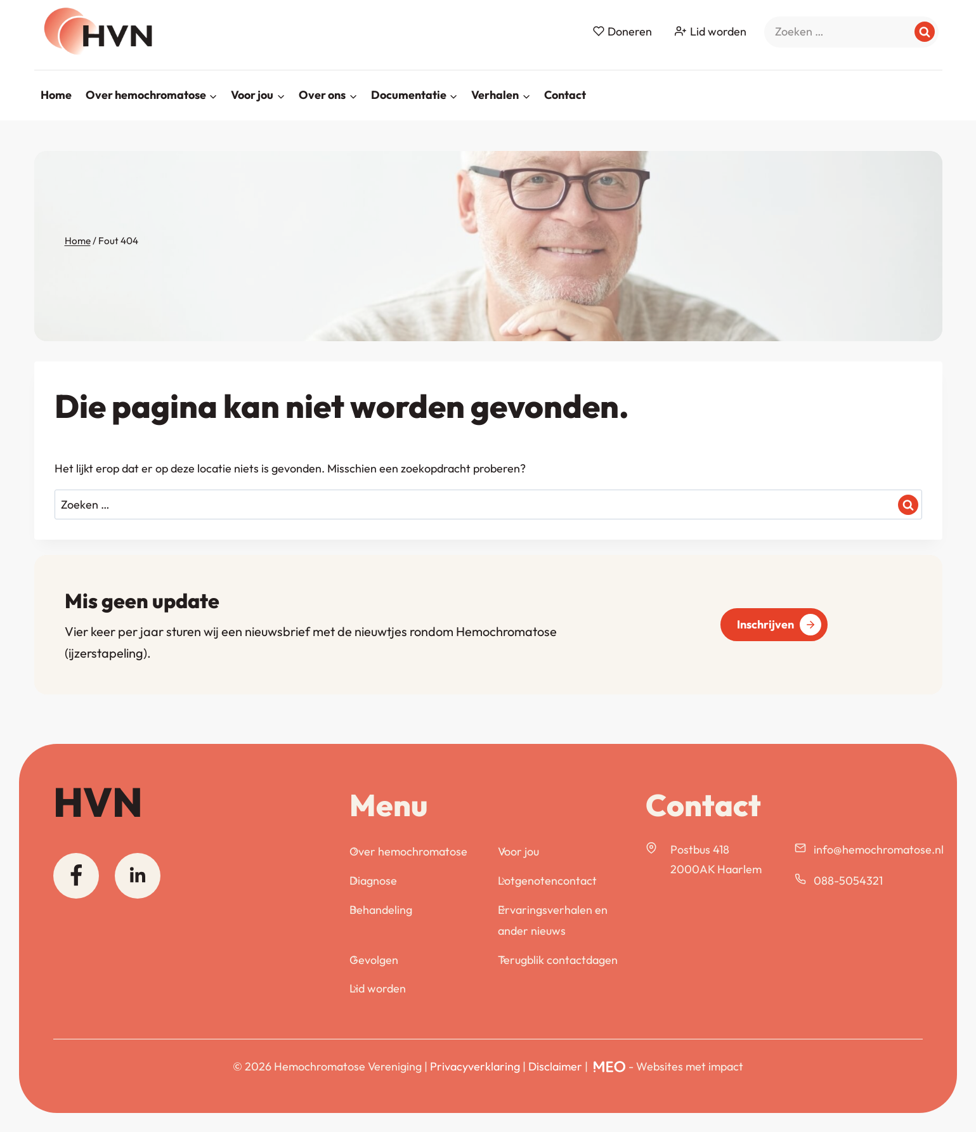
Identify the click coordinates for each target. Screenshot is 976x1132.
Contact (565, 95)
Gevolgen (373, 960)
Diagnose (373, 880)
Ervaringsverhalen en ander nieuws (553, 919)
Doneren (622, 31)
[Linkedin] (137, 876)
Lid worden (710, 31)
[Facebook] (76, 876)
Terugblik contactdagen (558, 960)
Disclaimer (555, 1066)
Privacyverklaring (475, 1066)
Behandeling (380, 909)
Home (56, 95)
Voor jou (518, 851)
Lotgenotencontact (547, 880)
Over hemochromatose (408, 851)
